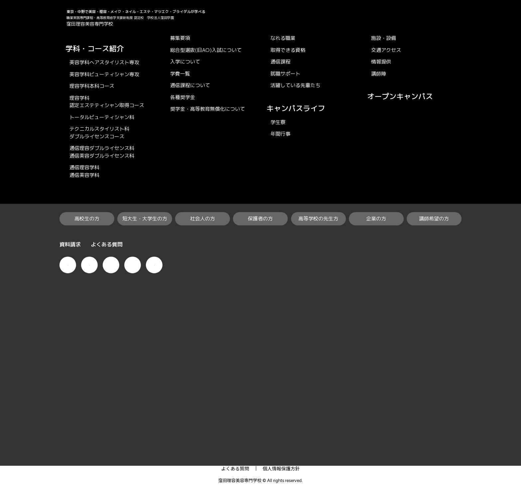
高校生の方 (106, 449)
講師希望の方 (412, 449)
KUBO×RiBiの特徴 (92, 430)
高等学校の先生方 (316, 449)
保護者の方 (263, 449)
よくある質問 (235, 468)
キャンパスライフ (315, 430)
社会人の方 (218, 449)
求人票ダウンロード (264, 312)
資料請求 (511, 253)
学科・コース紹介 (158, 430)
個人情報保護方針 (281, 468)
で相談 (511, 194)
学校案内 (369, 430)
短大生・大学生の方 (162, 449)
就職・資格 (258, 430)
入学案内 (212, 430)
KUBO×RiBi (70, 39)
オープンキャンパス (511, 119)
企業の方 (367, 449)
